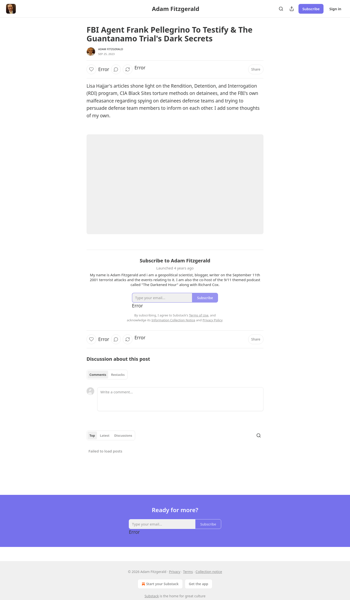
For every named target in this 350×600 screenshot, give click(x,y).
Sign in (335, 8)
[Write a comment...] (180, 399)
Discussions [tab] (123, 435)
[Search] (281, 9)
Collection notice (209, 571)
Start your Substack (159, 584)
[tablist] (107, 374)
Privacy (174, 571)
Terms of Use (199, 315)
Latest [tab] (104, 435)
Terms (188, 571)
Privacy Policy (212, 320)
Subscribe (311, 8)
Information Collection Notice (173, 320)
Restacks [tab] (118, 374)
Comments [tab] (97, 374)
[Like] (91, 69)
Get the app (198, 584)
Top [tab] (92, 435)
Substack (152, 596)
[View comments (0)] (116, 69)
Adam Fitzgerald (110, 49)
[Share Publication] (292, 9)
